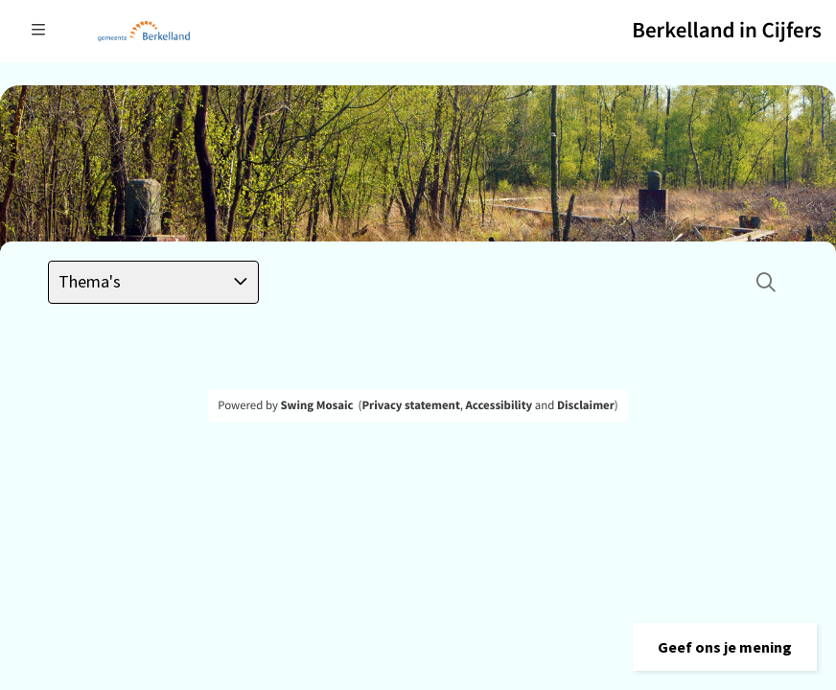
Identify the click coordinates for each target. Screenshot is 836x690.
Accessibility (499, 405)
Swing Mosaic (316, 405)
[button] (725, 647)
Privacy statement (410, 405)
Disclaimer (586, 405)
